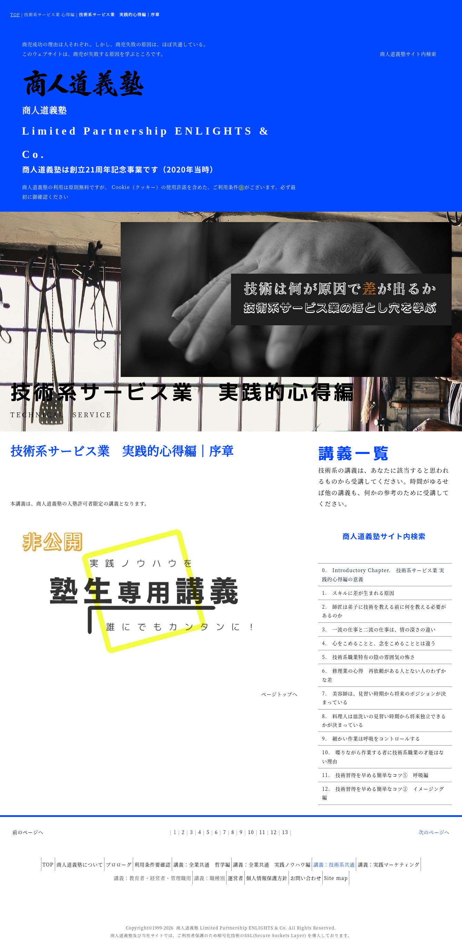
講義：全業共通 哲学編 (205, 869)
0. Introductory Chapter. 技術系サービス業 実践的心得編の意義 (384, 575)
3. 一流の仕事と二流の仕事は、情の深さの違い (375, 634)
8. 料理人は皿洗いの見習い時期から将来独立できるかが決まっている (383, 732)
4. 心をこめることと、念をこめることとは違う (375, 649)
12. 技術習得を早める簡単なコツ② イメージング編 (381, 806)
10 (251, 839)
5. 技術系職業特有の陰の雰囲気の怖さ (364, 664)
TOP (15, 14)
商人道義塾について (61, 869)
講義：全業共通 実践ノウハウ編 (283, 869)
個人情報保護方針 (270, 879)
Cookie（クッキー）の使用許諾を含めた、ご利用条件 (178, 186)
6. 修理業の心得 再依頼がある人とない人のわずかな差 (383, 683)
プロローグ (107, 869)
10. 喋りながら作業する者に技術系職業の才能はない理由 (384, 772)
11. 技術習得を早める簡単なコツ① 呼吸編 (371, 791)
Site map (355, 879)
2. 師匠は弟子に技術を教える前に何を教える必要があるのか (383, 615)
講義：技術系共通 (353, 869)
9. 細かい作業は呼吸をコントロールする (367, 752)
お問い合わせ (317, 879)
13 (285, 839)
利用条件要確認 (149, 869)
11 (262, 839)
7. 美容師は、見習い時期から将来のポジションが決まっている (383, 708)
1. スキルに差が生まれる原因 (354, 595)
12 (274, 839)
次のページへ (434, 839)
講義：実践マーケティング (415, 869)
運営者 (232, 879)
